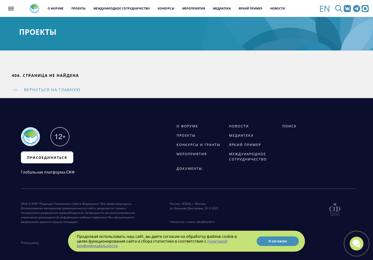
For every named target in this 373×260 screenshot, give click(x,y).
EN (324, 8)
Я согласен (278, 241)
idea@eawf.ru (205, 222)
